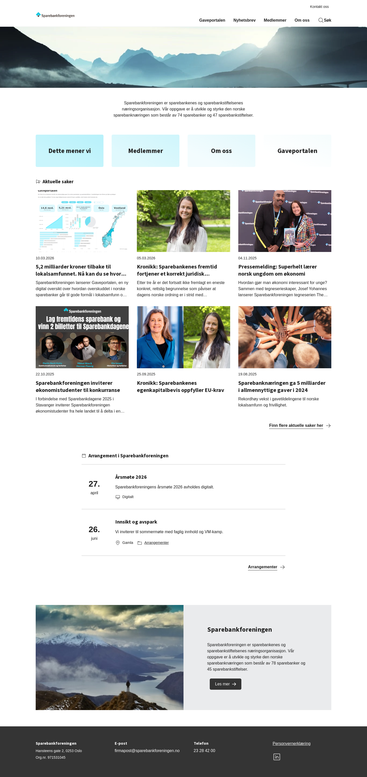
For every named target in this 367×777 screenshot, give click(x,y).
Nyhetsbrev (244, 20)
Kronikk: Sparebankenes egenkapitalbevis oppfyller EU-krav (180, 386)
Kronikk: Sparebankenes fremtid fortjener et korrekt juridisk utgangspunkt (177, 273)
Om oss (302, 20)
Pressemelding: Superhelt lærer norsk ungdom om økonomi (277, 270)
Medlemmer (275, 20)
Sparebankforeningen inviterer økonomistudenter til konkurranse (78, 386)
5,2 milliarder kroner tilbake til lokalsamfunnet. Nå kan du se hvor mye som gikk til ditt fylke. (78, 273)
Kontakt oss (319, 7)
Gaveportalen (212, 20)
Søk (324, 20)
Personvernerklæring (292, 743)
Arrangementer (156, 543)
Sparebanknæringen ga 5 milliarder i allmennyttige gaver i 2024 (281, 386)
